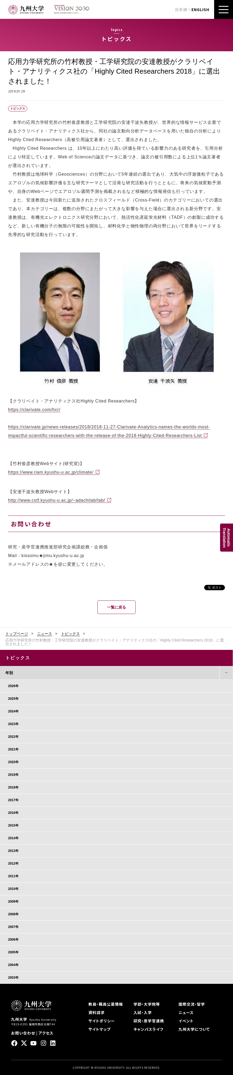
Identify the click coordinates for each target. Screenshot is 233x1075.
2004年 (13, 965)
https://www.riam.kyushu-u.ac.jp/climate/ (51, 472)
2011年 (13, 876)
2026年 (13, 686)
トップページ (16, 634)
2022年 (13, 737)
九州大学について (194, 1029)
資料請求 (96, 1012)
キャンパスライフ (148, 1029)
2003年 (13, 978)
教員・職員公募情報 (105, 1004)
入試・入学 (142, 1012)
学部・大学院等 (146, 1004)
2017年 (13, 800)
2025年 (13, 699)
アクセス (46, 1033)
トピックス (70, 634)
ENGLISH (200, 9)
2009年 (13, 901)
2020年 (13, 762)
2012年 (13, 863)
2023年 (13, 724)
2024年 (13, 711)
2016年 (13, 813)
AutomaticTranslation (226, 537)
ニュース (44, 634)
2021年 (13, 749)
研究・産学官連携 (148, 1020)
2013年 (13, 851)
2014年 (13, 838)
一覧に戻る (116, 607)
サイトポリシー (101, 1020)
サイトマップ (99, 1029)
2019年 (13, 775)
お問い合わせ (23, 1033)
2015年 (13, 825)
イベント (186, 1020)
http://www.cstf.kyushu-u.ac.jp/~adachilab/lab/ (56, 500)
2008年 (13, 914)
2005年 (13, 952)
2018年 (13, 787)
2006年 (13, 939)
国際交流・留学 (192, 1004)
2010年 (13, 889)
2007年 (13, 927)
